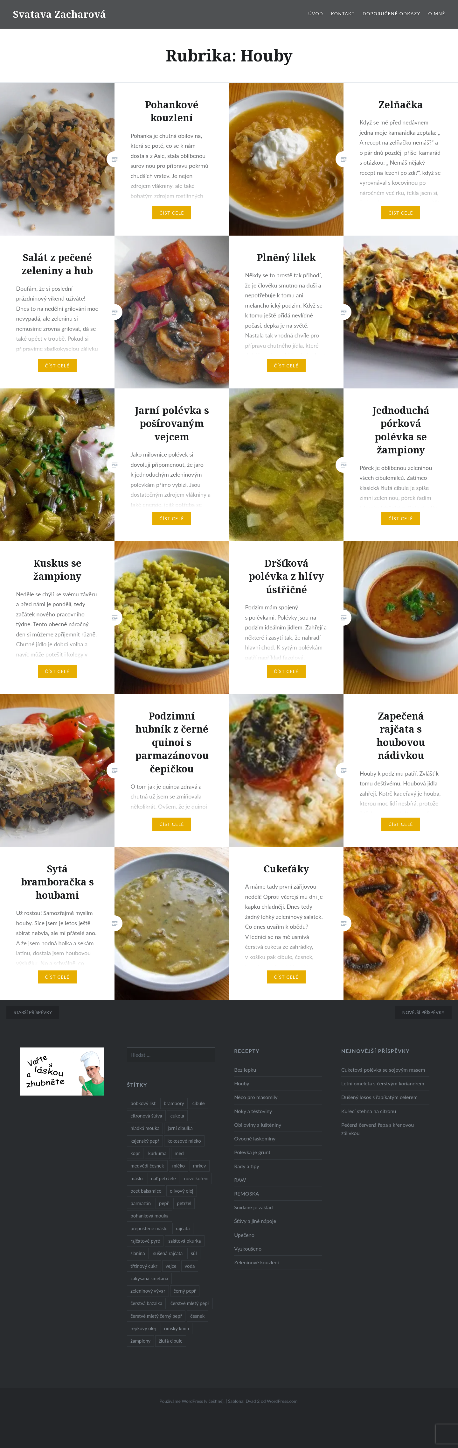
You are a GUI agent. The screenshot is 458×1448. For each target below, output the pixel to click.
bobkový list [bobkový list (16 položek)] (143, 1103)
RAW (240, 1180)
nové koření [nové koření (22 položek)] (196, 1178)
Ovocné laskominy (254, 1138)
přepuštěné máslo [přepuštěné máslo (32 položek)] (148, 1228)
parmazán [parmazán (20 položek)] (140, 1203)
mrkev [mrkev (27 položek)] (199, 1165)
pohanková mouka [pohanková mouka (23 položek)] (149, 1215)
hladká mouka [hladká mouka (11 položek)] (144, 1128)
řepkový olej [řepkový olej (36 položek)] (143, 1328)
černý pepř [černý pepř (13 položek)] (185, 1291)
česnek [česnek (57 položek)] (197, 1316)
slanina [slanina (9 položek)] (137, 1253)
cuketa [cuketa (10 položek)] (177, 1115)
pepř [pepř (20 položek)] (164, 1203)
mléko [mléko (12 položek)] (178, 1165)
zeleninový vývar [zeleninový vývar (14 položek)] (147, 1291)
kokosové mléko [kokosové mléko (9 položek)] (184, 1141)
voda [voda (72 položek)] (190, 1266)
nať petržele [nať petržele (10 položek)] (163, 1178)
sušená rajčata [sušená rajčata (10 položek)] (168, 1253)
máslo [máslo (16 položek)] (136, 1178)
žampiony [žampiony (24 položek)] (140, 1341)
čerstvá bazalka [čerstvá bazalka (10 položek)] (146, 1303)
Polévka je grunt (252, 1152)
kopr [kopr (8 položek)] (135, 1153)
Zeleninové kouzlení (256, 1262)
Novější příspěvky (423, 1012)
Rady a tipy (246, 1166)
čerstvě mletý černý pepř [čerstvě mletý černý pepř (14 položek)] (156, 1316)
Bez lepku (245, 1070)
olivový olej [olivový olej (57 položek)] (181, 1191)
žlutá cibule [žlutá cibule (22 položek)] (170, 1341)
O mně (436, 13)
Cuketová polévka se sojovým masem (383, 1070)
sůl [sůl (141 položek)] (194, 1253)
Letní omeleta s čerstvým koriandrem (382, 1083)
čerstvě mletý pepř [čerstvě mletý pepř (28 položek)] (189, 1303)
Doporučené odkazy (391, 13)
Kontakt (343, 13)
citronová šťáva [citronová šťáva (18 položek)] (146, 1115)
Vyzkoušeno (247, 1249)
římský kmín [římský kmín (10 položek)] (176, 1328)
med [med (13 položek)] (179, 1153)
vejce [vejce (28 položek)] (171, 1266)
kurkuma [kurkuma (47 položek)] (157, 1153)
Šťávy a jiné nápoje (255, 1221)
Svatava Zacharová (59, 14)
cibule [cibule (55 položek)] (198, 1103)
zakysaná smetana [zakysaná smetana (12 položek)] (149, 1278)
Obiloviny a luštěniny (257, 1125)
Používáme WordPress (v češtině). (192, 1401)
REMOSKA (246, 1193)
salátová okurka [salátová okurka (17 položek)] (184, 1241)
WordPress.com (282, 1401)
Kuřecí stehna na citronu (368, 1111)
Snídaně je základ (253, 1207)
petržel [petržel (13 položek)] (184, 1203)
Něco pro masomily (255, 1097)
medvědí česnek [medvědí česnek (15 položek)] (147, 1165)
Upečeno (244, 1235)
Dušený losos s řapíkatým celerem (379, 1097)
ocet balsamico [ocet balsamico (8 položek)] (145, 1191)
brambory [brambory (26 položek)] (174, 1103)
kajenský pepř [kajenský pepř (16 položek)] (144, 1141)
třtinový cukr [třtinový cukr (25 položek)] (143, 1266)
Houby (241, 1083)
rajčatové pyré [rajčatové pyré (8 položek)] (145, 1241)
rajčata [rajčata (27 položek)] (183, 1228)
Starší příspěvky (33, 1012)
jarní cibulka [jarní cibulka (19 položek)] (180, 1128)
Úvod (315, 13)
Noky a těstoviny (253, 1111)
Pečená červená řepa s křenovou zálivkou (377, 1129)
